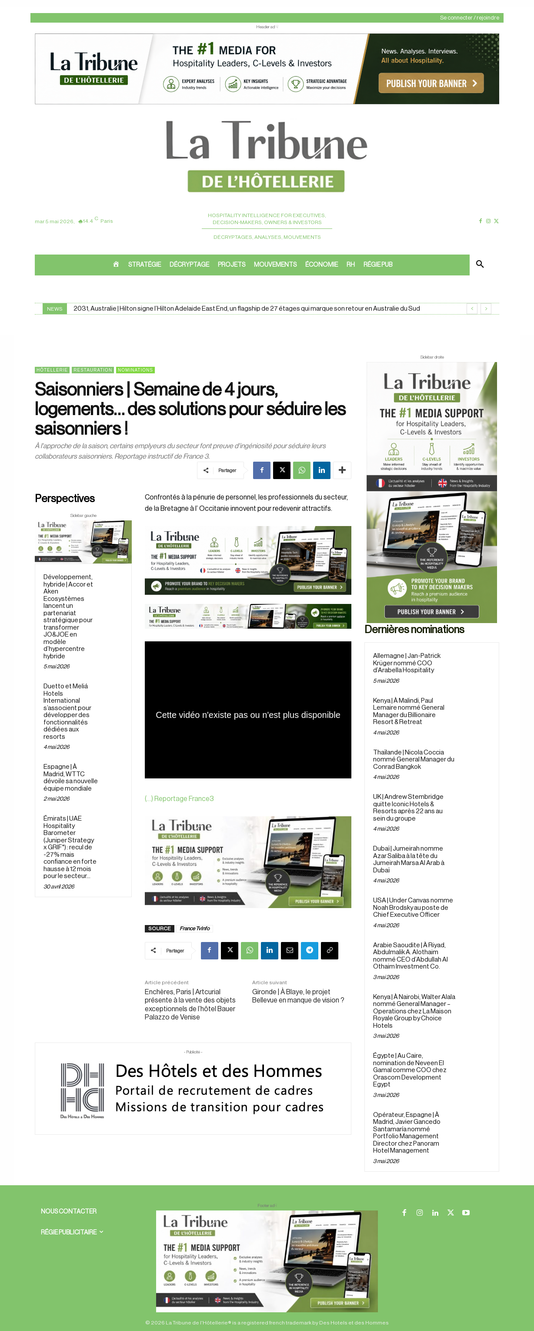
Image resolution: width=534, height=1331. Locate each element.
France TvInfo (195, 928)
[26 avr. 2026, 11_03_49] (248, 560)
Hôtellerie (52, 370)
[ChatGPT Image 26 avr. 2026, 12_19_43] (267, 104)
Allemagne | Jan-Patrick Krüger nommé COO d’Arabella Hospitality (407, 663)
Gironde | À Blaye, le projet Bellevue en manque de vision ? (298, 996)
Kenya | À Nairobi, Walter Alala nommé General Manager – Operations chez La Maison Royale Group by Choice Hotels (414, 1011)
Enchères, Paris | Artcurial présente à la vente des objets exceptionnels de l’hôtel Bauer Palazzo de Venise (190, 1005)
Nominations (135, 370)
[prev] (472, 308)
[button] (480, 265)
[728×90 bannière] (267, 1261)
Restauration (93, 370)
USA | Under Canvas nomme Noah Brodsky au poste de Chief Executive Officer (413, 907)
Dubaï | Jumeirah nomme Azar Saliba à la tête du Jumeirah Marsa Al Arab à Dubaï (408, 859)
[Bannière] (248, 635)
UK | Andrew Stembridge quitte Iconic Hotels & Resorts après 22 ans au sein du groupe (408, 808)
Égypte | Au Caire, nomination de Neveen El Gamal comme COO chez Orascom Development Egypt (410, 1070)
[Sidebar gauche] (83, 541)
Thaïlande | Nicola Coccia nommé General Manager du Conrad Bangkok (413, 759)
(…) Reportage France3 (179, 798)
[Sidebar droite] (431, 492)
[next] (486, 308)
